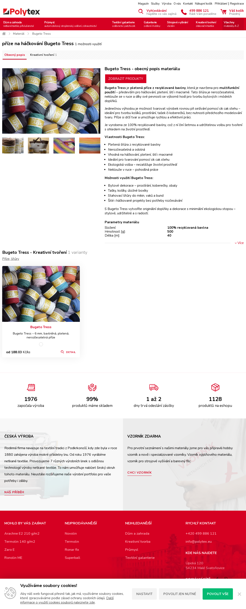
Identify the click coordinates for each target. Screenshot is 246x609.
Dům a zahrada (18, 24)
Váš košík (236, 12)
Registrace (237, 4)
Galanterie (152, 24)
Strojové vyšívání (177, 24)
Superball (72, 557)
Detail (71, 352)
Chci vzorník (139, 473)
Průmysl (70, 24)
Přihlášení (221, 4)
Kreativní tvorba (137, 541)
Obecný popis (14, 55)
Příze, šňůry (10, 259)
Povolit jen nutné (179, 594)
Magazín (143, 4)
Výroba (166, 4)
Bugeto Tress (40, 327)
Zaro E (9, 549)
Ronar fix (72, 549)
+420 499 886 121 (201, 533)
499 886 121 (202, 12)
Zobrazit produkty (125, 79)
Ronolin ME (13, 557)
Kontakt (188, 4)
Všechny (231, 24)
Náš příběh (14, 492)
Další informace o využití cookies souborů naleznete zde (67, 600)
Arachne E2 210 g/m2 (21, 533)
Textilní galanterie (123, 24)
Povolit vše (218, 594)
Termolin (72, 541)
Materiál (18, 34)
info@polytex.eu (199, 541)
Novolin (71, 533)
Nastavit (144, 594)
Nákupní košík (203, 4)
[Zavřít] (239, 594)
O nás (177, 4)
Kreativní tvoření (206, 24)
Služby (155, 4)
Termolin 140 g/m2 (19, 541)
